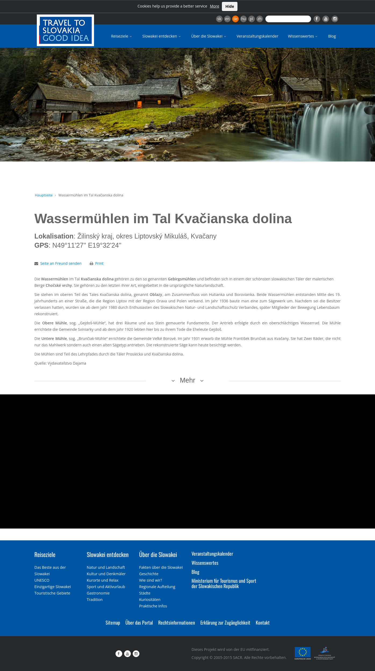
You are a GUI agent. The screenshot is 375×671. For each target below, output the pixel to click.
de (235, 18)
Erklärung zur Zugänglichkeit (225, 622)
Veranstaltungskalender (257, 36)
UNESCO (41, 580)
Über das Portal (139, 622)
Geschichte (148, 573)
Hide (229, 6)
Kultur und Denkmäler (106, 573)
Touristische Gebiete (52, 593)
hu (243, 18)
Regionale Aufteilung (157, 586)
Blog (332, 36)
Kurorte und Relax (102, 580)
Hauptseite (44, 195)
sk (219, 18)
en (227, 18)
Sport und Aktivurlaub (106, 586)
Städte (144, 593)
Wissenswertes (303, 36)
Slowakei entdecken (162, 36)
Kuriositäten (149, 599)
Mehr (188, 380)
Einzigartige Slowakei (52, 586)
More (214, 6)
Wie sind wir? (150, 580)
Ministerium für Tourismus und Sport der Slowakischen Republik (224, 583)
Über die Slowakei (209, 36)
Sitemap (113, 622)
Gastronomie (98, 593)
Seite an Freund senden (61, 263)
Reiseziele (122, 36)
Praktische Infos (153, 605)
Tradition (95, 599)
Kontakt (263, 622)
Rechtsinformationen (176, 622)
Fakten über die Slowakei (161, 567)
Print (99, 263)
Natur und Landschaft (106, 567)
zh (260, 18)
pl (251, 18)
